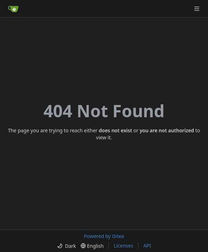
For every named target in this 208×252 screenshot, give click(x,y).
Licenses (123, 245)
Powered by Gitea (104, 236)
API (147, 245)
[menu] (66, 246)
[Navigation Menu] (198, 8)
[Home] (13, 8)
